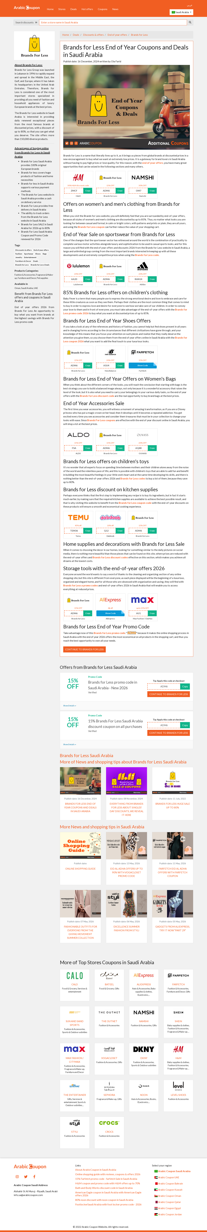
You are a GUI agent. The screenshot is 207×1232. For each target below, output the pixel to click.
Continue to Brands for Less (84, 649)
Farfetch (178, 984)
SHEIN (178, 1021)
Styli (74, 1131)
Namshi (144, 1021)
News (115, 9)
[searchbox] (113, 22)
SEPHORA (109, 1094)
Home (50, 9)
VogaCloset (109, 1058)
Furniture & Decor (23, 261)
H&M (178, 1058)
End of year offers (117, 34)
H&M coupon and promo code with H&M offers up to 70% (107, 1183)
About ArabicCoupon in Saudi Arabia (95, 1169)
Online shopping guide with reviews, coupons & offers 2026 (107, 1174)
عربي (189, 5)
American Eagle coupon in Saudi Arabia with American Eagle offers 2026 (108, 1194)
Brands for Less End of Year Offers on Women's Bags (119, 379)
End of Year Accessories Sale (93, 403)
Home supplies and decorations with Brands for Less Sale (124, 544)
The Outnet (109, 1021)
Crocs (109, 1131)
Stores (61, 9)
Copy (87, 190)
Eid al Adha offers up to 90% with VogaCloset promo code (126, 872)
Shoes (38, 254)
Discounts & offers (93, 34)
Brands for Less (139, 34)
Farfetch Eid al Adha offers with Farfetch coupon (172, 872)
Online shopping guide (80, 868)
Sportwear (28, 254)
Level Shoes (178, 1094)
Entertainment (30, 257)
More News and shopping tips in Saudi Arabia (102, 826)
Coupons (102, 9)
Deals (73, 9)
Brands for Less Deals (40, 265)
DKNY (143, 1058)
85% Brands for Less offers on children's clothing (115, 292)
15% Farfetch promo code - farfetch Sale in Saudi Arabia (106, 1178)
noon (143, 1094)
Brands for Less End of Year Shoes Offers (107, 320)
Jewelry (18, 257)
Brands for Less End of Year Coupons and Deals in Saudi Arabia (80, 807)
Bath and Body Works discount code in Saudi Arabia (104, 1187)
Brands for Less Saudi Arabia (86, 755)
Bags (45, 254)
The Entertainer (74, 1094)
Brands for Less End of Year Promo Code (106, 626)
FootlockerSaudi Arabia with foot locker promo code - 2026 (108, 1204)
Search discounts (26, 22)
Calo (74, 984)
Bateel (109, 984)
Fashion (18, 254)
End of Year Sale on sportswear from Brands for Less (119, 234)
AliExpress (144, 984)
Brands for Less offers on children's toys (106, 461)
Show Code (142, 365)
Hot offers (87, 9)
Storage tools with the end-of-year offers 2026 (114, 568)
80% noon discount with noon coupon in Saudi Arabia (104, 1199)
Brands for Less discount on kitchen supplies (110, 489)
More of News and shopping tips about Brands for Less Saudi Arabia (123, 761)
